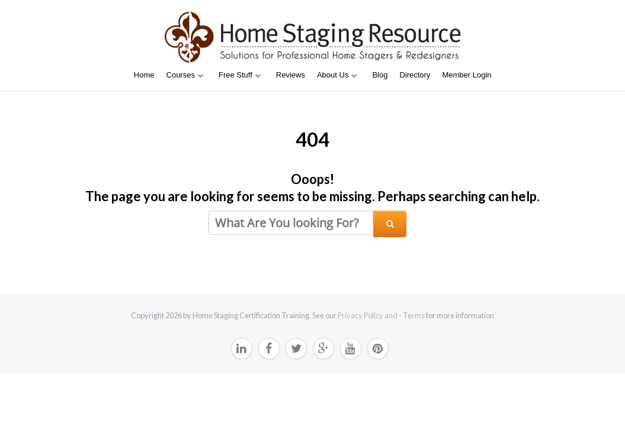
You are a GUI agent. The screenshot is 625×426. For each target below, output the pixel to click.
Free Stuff (235, 74)
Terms (414, 315)
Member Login (466, 74)
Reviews (290, 74)
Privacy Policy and (368, 315)
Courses (180, 74)
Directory (414, 74)
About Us (332, 74)
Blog (379, 74)
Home (144, 74)
